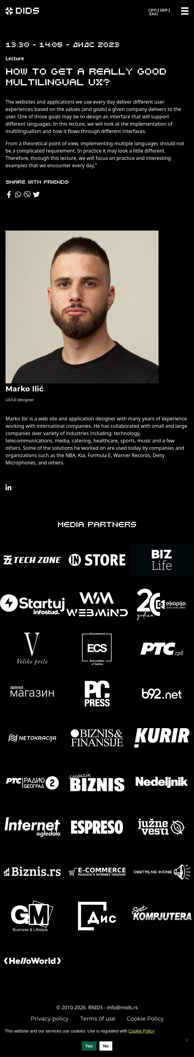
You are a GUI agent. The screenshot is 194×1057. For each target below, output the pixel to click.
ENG (153, 14)
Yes (89, 1046)
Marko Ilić (24, 388)
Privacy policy (50, 1018)
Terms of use (97, 1018)
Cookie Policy (145, 1018)
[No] (186, 1040)
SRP (164, 10)
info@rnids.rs (122, 1007)
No (106, 1046)
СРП (152, 10)
